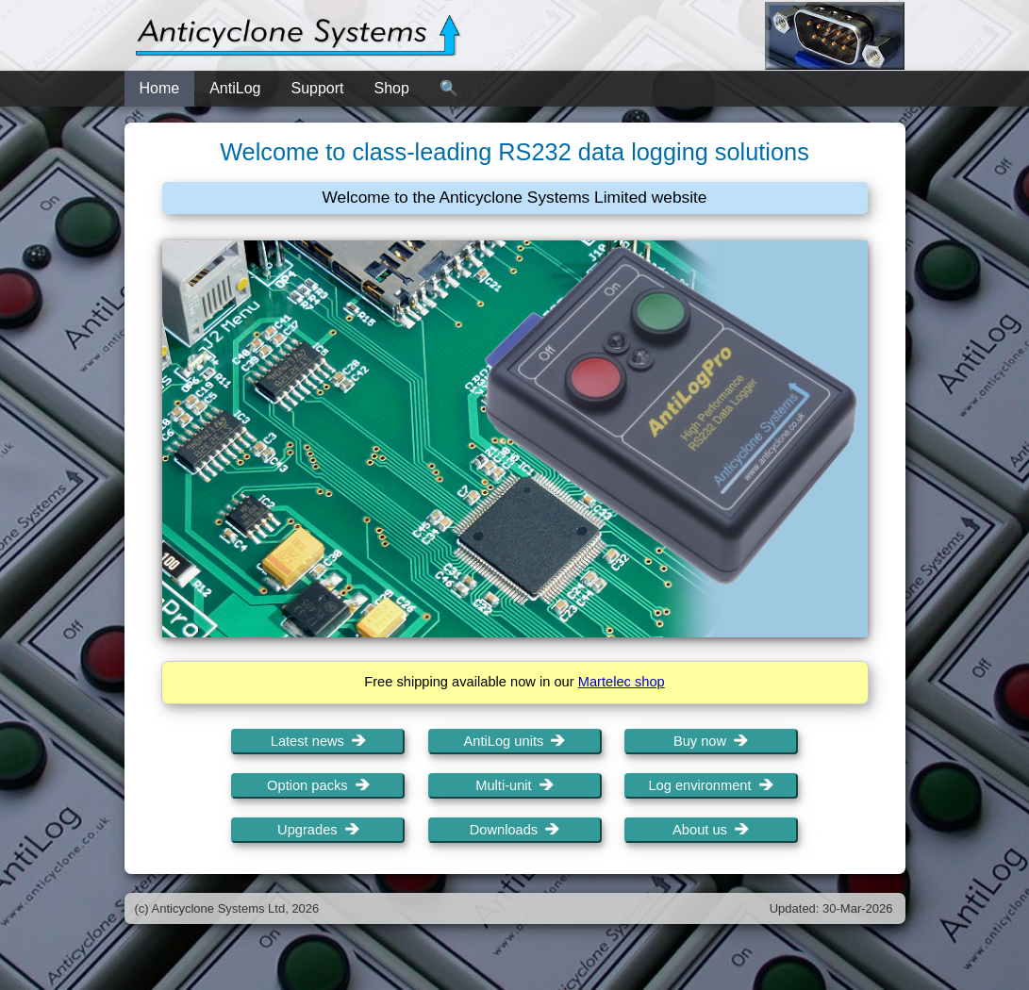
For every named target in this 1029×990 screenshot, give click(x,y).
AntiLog (234, 88)
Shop (391, 88)
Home (160, 88)
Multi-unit (514, 785)
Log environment (710, 785)
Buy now (710, 741)
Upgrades (318, 829)
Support (316, 88)
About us (710, 829)
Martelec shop (621, 681)
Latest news (318, 741)
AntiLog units (515, 741)
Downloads (515, 829)
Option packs (318, 785)
